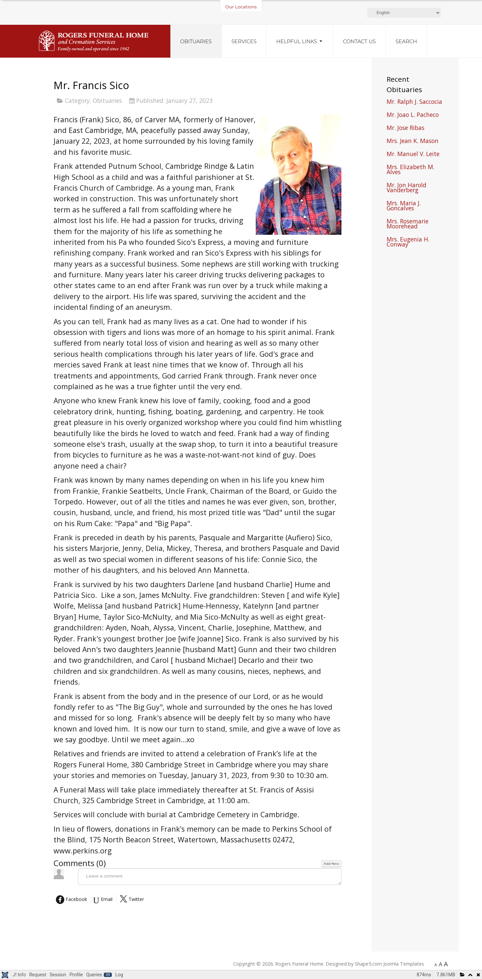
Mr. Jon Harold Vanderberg (406, 188)
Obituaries (196, 41)
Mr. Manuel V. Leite (413, 154)
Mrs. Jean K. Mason (412, 141)
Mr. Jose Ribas (405, 128)
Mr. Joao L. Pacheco (413, 115)
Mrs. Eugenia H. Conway (408, 242)
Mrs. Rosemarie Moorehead (407, 224)
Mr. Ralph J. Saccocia (414, 102)
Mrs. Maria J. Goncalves (404, 206)
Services (243, 41)
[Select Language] (404, 13)
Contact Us (359, 41)
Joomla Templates (403, 964)
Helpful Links (296, 41)
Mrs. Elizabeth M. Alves (410, 170)
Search (406, 41)
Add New (331, 863)
